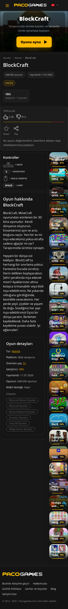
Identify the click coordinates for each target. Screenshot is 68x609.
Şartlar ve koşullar (36, 588)
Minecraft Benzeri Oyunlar (22, 400)
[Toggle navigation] (7, 5)
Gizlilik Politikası (12, 588)
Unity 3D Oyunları (18, 423)
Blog (53, 588)
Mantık (16, 351)
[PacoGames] (22, 574)
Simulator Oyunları (18, 417)
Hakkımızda (40, 583)
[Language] (55, 5)
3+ (24, 363)
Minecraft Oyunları (18, 405)
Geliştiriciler (9, 594)
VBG (21, 369)
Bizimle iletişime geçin (15, 583)
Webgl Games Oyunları (20, 429)
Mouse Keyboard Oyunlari (22, 411)
